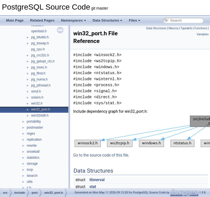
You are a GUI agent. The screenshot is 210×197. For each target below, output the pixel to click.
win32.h (36, 103)
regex (31, 133)
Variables (203, 34)
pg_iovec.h (39, 67)
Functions (200, 28)
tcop (30, 170)
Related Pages (42, 20)
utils (30, 182)
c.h (29, 188)
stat (92, 186)
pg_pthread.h (41, 85)
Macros (173, 28)
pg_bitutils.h (40, 37)
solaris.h (37, 97)
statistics (33, 158)
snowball (33, 151)
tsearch (32, 176)
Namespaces (73, 20)
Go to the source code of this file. (101, 155)
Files (134, 20)
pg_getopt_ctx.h (42, 61)
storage (32, 164)
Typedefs (186, 28)
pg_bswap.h (40, 43)
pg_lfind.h (38, 73)
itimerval (96, 180)
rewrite (32, 145)
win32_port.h (40, 109)
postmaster (35, 127)
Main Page (15, 20)
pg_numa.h (39, 79)
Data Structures (107, 20)
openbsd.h (38, 31)
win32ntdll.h (39, 115)
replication (34, 139)
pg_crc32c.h (40, 55)
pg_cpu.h (38, 49)
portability (34, 121)
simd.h (36, 91)
